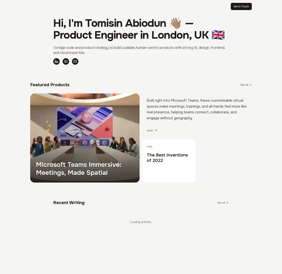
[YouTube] (66, 61)
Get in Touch (241, 6)
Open (152, 130)
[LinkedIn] (56, 61)
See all (246, 84)
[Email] (75, 61)
